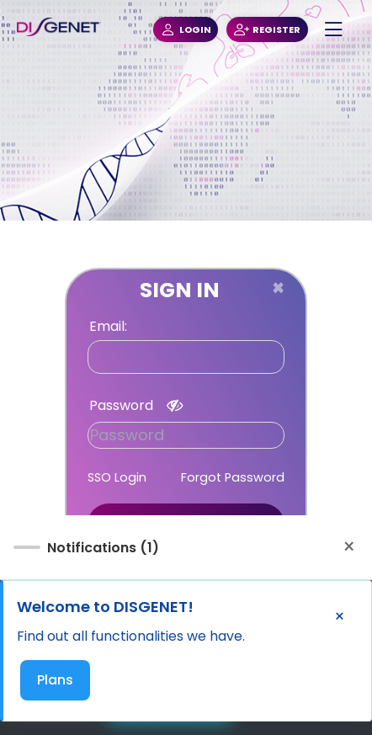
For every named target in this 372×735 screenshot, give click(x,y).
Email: (108, 326)
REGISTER (267, 30)
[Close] (278, 288)
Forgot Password (232, 477)
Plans (55, 680)
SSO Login (117, 477)
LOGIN (186, 30)
